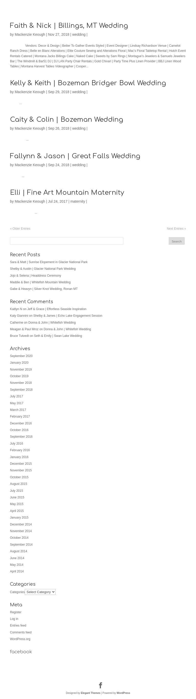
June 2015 (17, 497)
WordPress (123, 693)
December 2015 (21, 463)
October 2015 (19, 477)
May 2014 (16, 565)
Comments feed (21, 632)
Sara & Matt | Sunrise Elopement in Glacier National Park (49, 262)
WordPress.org (20, 639)
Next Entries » (176, 228)
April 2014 (17, 571)
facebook (21, 651)
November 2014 (21, 531)
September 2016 (21, 436)
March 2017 (18, 410)
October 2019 (19, 376)
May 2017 (16, 403)
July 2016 (16, 443)
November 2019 (21, 369)
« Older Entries (20, 228)
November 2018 (21, 383)
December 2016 (21, 423)
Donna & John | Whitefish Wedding (52, 322)
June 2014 (17, 558)
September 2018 (21, 389)
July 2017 (16, 396)
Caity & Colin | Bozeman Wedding (66, 119)
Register (15, 612)
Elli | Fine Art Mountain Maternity (67, 192)
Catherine (16, 322)
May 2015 (16, 504)
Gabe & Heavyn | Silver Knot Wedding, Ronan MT (44, 289)
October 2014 (19, 537)
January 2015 (19, 517)
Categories (17, 592)
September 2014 (21, 544)
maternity (77, 201)
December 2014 (21, 524)
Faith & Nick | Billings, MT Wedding (69, 25)
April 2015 (17, 511)
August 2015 (18, 484)
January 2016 (19, 457)
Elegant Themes (91, 693)
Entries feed (18, 625)
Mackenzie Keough (30, 34)
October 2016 (19, 430)
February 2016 (20, 450)
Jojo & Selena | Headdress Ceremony (35, 275)
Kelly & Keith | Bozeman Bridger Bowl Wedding (88, 83)
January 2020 (19, 362)
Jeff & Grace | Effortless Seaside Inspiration (56, 309)
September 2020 (21, 356)
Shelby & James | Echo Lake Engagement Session (67, 315)
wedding (78, 34)
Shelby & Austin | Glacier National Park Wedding (43, 269)
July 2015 (16, 491)
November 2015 (21, 470)
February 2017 (20, 416)
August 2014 (18, 551)
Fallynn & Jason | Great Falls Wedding (75, 156)
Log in (14, 619)
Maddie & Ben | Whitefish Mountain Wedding (40, 282)
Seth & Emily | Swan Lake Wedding (58, 336)
